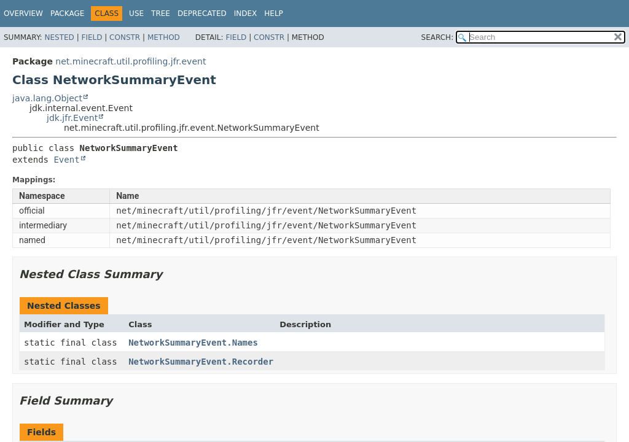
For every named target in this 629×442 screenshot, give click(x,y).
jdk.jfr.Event (72, 118)
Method (163, 37)
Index (245, 13)
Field (91, 37)
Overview (23, 13)
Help (273, 13)
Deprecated (202, 13)
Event (66, 160)
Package (67, 13)
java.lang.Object (47, 98)
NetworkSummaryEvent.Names (193, 342)
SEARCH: (437, 37)
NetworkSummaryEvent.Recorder (200, 361)
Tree (160, 13)
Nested (59, 37)
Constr (124, 37)
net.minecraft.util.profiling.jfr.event (130, 61)
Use (136, 13)
